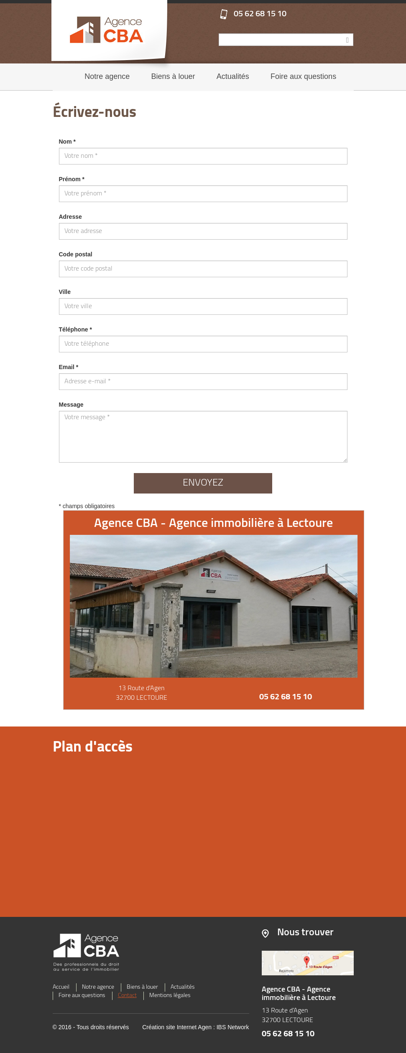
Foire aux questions (303, 76)
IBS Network (233, 1027)
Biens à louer (173, 76)
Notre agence (107, 76)
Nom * (67, 141)
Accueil (61, 987)
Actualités (233, 76)
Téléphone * (75, 329)
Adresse (70, 216)
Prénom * (71, 179)
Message (71, 404)
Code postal (75, 254)
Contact (127, 995)
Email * (69, 367)
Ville (65, 292)
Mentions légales (170, 995)
